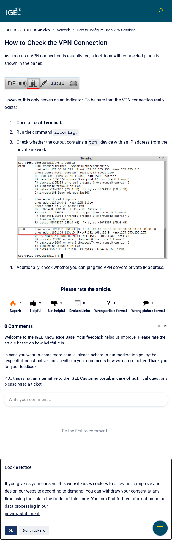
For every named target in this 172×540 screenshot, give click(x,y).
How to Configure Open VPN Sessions (106, 30)
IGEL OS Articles (37, 30)
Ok (11, 530)
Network (63, 30)
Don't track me (34, 530)
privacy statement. (22, 513)
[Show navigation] (160, 528)
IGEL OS (10, 30)
